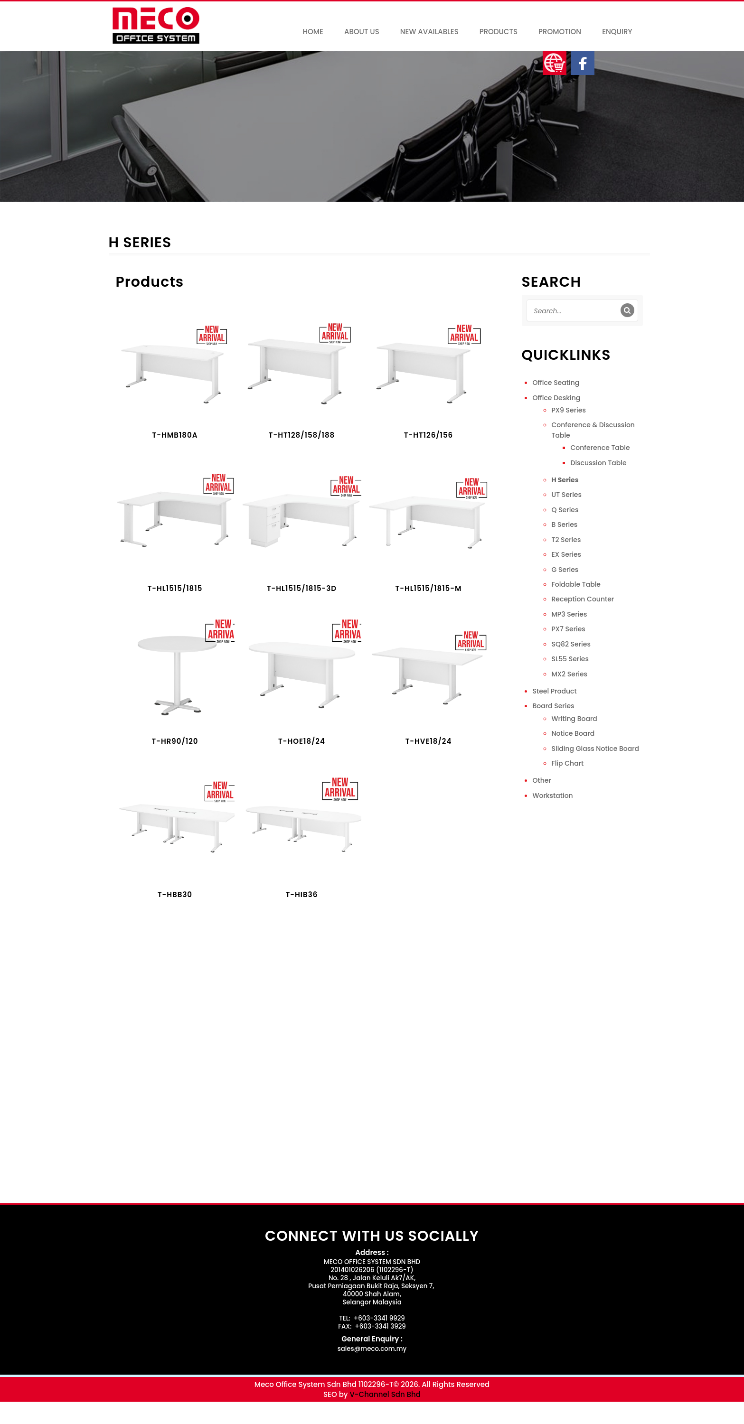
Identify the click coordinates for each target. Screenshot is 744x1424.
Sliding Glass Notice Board (596, 748)
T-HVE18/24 (428, 742)
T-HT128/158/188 (302, 435)
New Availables (429, 32)
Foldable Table (576, 584)
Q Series (565, 510)
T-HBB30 (175, 895)
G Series (565, 569)
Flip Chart (568, 763)
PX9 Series (569, 410)
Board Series (553, 706)
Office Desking (557, 398)
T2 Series (566, 539)
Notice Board (573, 733)
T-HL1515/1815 (175, 589)
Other (542, 780)
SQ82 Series (571, 644)
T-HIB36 (302, 895)
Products (499, 32)
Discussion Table (599, 463)
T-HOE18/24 (301, 742)
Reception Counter (583, 599)
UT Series (567, 494)
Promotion (559, 32)
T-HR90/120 (175, 742)
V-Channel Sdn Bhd (385, 1394)
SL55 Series (570, 659)
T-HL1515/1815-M (429, 589)
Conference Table (600, 447)
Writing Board (574, 718)
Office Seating (556, 382)
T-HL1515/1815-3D (302, 589)
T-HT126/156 (428, 435)
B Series (565, 524)
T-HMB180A (175, 435)
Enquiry (617, 32)
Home (312, 32)
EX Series (567, 554)
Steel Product (555, 691)
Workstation (553, 795)
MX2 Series (570, 674)
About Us (361, 32)
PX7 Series (568, 629)
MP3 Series (569, 614)
